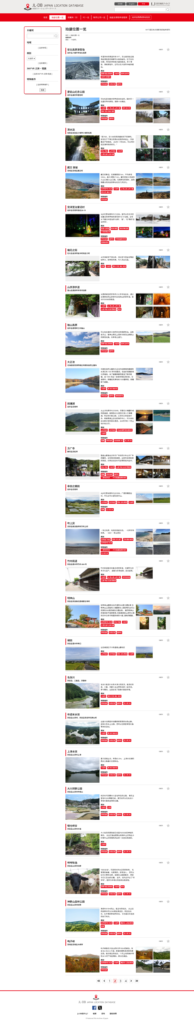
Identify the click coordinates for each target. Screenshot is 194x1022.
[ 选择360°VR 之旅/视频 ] (42, 74)
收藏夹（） (73, 17)
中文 (143, 4)
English (131, 4)
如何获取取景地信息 (141, 17)
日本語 (120, 4)
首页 (66, 35)
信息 (45, 17)
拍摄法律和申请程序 (118, 17)
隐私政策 (113, 1013)
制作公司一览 (99, 17)
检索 (42, 90)
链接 (94, 1013)
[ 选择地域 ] (42, 48)
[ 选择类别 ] (42, 63)
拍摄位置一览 (57, 17)
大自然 (30, 58)
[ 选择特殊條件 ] (42, 84)
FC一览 (86, 17)
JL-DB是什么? (82, 1013)
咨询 (103, 1013)
